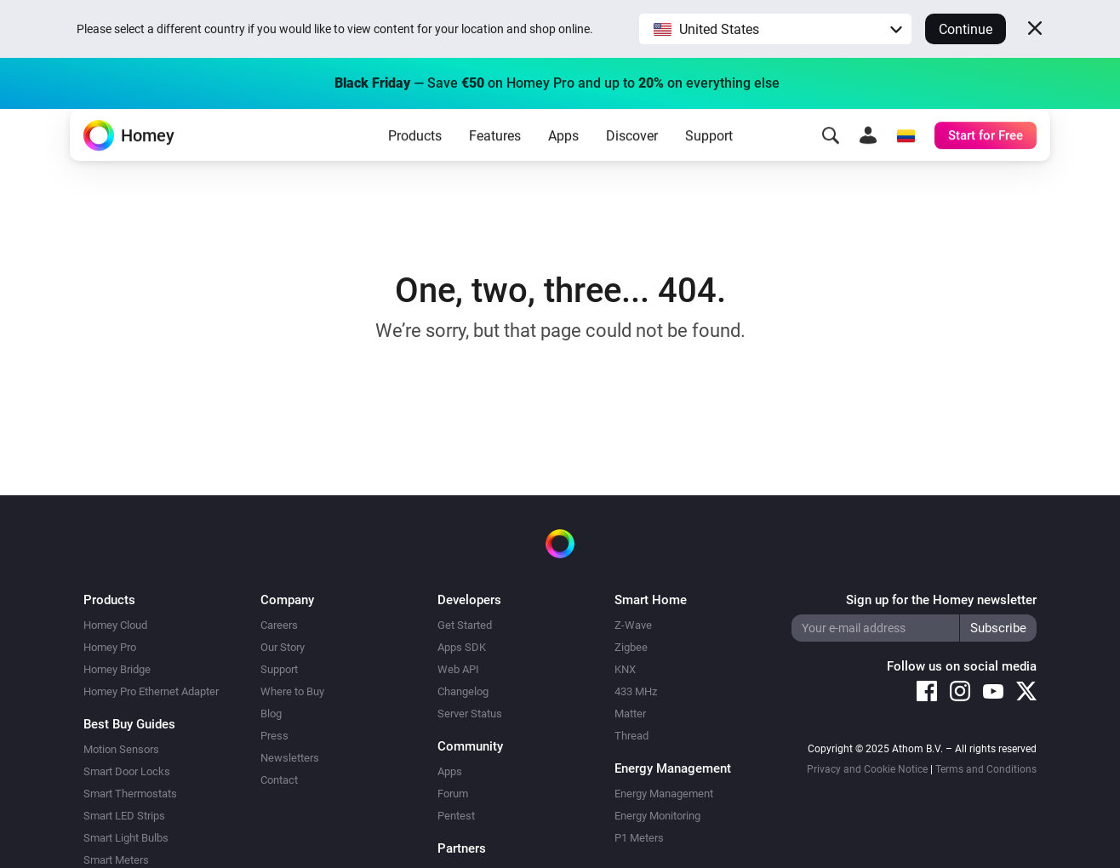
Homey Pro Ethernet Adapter (151, 691)
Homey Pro (109, 647)
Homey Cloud (115, 625)
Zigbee (631, 647)
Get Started (464, 625)
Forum (452, 793)
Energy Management (663, 793)
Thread (631, 735)
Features (495, 162)
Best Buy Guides (129, 724)
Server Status (469, 713)
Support (709, 162)
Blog (271, 713)
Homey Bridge (117, 669)
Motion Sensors (121, 749)
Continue (965, 29)
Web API (458, 669)
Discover (632, 162)
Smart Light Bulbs (126, 837)
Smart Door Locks (126, 771)
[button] (775, 29)
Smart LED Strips (124, 815)
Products (415, 162)
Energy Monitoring (657, 815)
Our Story (282, 647)
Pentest (456, 815)
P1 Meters (639, 837)
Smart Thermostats (130, 793)
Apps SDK (461, 647)
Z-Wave (633, 625)
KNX (625, 669)
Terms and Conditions (986, 769)
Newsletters (289, 757)
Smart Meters (116, 860)
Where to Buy (292, 691)
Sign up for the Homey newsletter (941, 600)
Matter (630, 713)
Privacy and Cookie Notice (867, 769)
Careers (279, 625)
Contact (279, 780)
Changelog (463, 691)
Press (274, 735)
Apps (563, 162)
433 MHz (635, 691)
